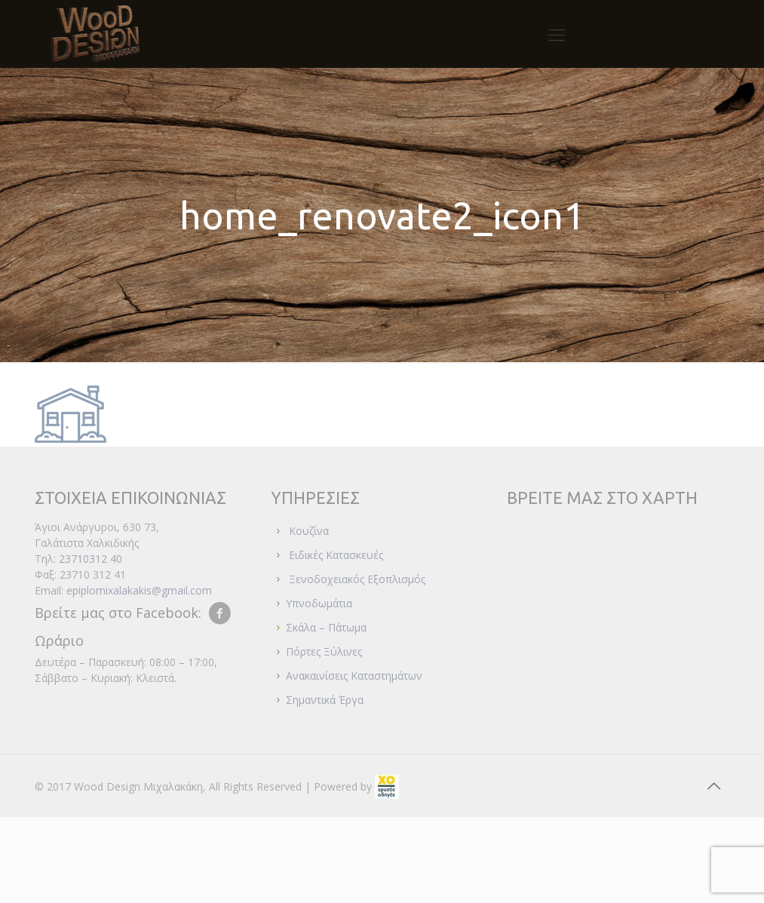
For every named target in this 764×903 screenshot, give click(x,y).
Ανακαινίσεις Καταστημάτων (354, 675)
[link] (387, 786)
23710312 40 (90, 558)
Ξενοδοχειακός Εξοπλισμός (357, 579)
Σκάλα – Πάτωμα (326, 627)
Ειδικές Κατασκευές (336, 555)
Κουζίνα (309, 531)
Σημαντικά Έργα (325, 700)
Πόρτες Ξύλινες (324, 651)
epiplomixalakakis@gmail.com (139, 590)
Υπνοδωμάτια (319, 603)
